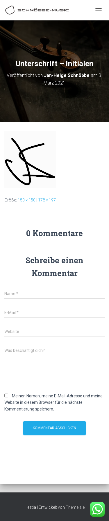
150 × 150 (26, 200)
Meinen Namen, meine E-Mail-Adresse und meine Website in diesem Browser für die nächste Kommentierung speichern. (53, 402)
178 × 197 (47, 200)
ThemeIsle (75, 507)
